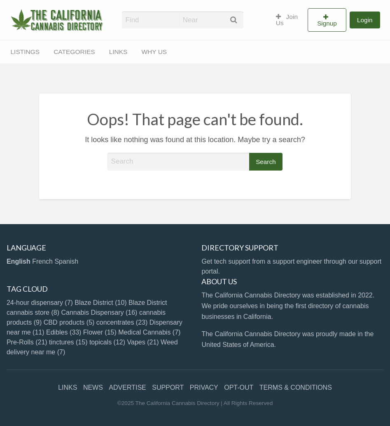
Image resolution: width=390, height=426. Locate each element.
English (18, 261)
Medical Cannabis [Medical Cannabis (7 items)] (149, 332)
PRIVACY (204, 387)
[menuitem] (288, 20)
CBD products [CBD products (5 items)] (69, 322)
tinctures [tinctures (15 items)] (68, 342)
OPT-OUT (238, 387)
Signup (327, 23)
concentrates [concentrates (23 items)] (122, 322)
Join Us (287, 20)
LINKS (118, 51)
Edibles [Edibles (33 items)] (63, 332)
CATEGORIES (74, 51)
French (42, 261)
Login (364, 19)
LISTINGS (25, 51)
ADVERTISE (127, 387)
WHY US (154, 51)
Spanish (66, 261)
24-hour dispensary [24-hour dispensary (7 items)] (40, 302)
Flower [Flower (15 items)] (100, 332)
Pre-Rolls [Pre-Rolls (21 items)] (27, 342)
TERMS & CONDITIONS (295, 387)
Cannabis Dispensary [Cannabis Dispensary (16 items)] (99, 312)
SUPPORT (168, 387)
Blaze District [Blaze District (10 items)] (100, 302)
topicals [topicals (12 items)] (107, 342)
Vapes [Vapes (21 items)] (143, 342)
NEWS (93, 387)
